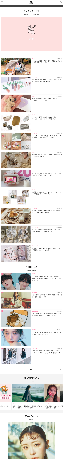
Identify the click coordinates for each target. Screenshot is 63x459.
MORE (31, 369)
